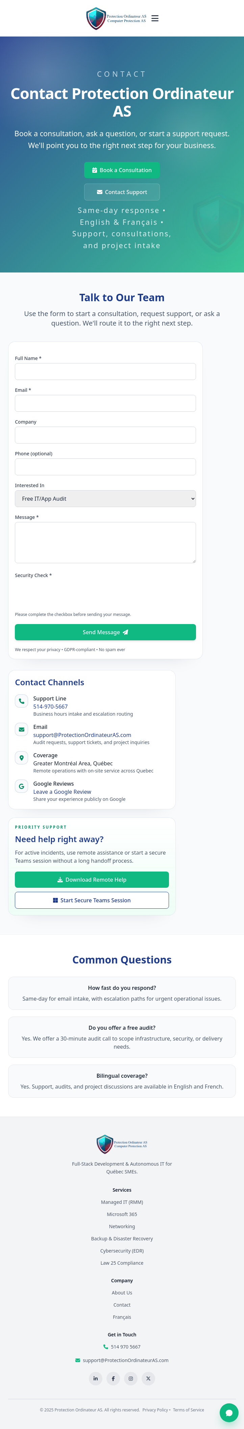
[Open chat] (229, 1412)
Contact (122, 1305)
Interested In (29, 485)
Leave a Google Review (62, 791)
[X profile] (148, 1378)
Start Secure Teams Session (92, 900)
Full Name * (28, 358)
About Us (122, 1292)
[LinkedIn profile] (95, 1378)
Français (122, 1317)
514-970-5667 (50, 706)
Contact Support (122, 192)
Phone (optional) (33, 453)
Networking (122, 1226)
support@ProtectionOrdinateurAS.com (82, 735)
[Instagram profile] (131, 1378)
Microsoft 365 (122, 1214)
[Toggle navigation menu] (154, 18)
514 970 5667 (125, 1346)
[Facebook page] (113, 1378)
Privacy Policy (155, 1410)
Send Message (105, 632)
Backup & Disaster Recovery (122, 1238)
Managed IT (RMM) (122, 1202)
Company (25, 422)
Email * (23, 390)
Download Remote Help (92, 879)
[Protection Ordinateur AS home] (117, 18)
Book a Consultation (122, 170)
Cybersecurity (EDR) (122, 1250)
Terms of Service (188, 1410)
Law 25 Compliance (122, 1263)
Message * (27, 517)
